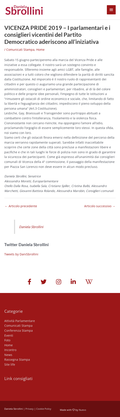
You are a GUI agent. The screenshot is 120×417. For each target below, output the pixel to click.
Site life (9, 364)
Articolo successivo (99, 206)
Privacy (29, 408)
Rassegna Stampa (17, 359)
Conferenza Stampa (18, 330)
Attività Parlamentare (19, 321)
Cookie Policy (43, 408)
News (8, 355)
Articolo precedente (21, 206)
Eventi (8, 335)
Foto (7, 340)
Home (40, 50)
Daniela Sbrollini (31, 227)
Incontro (10, 350)
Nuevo (82, 409)
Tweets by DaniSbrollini (21, 254)
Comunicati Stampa (20, 50)
